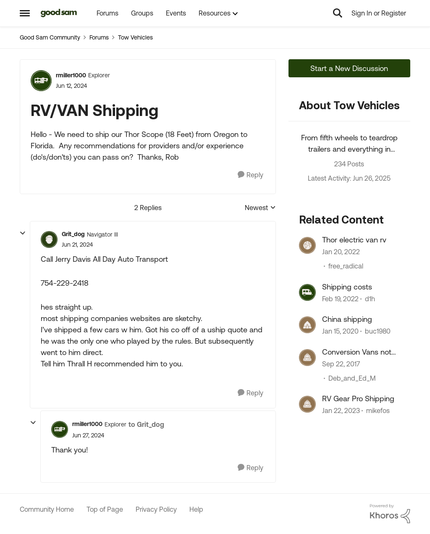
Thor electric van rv (354, 239)
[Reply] (250, 175)
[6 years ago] (340, 331)
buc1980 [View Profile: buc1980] (378, 331)
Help (196, 509)
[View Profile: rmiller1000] (41, 80)
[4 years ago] (341, 252)
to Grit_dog (146, 424)
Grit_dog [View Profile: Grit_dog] (73, 234)
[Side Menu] (25, 13)
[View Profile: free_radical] (307, 245)
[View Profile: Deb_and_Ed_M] (307, 357)
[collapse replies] (23, 233)
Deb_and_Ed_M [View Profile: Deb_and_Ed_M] (352, 378)
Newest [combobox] (260, 208)
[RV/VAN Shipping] (77, 244)
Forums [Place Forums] (99, 37)
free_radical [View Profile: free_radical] (345, 266)
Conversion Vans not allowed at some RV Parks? (356, 352)
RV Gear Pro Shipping (358, 398)
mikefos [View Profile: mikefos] (378, 410)
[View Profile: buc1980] (307, 324)
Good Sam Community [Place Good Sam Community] (50, 37)
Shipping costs (347, 286)
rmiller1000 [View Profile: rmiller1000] (71, 75)
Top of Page (105, 509)
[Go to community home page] (59, 13)
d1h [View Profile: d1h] (370, 299)
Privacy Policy (156, 509)
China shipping (347, 319)
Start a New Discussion (349, 68)
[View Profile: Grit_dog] (49, 239)
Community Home (47, 509)
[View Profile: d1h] (307, 292)
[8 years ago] (341, 364)
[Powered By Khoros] (390, 513)
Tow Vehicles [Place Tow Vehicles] (135, 37)
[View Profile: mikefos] (307, 404)
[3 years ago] (341, 410)
